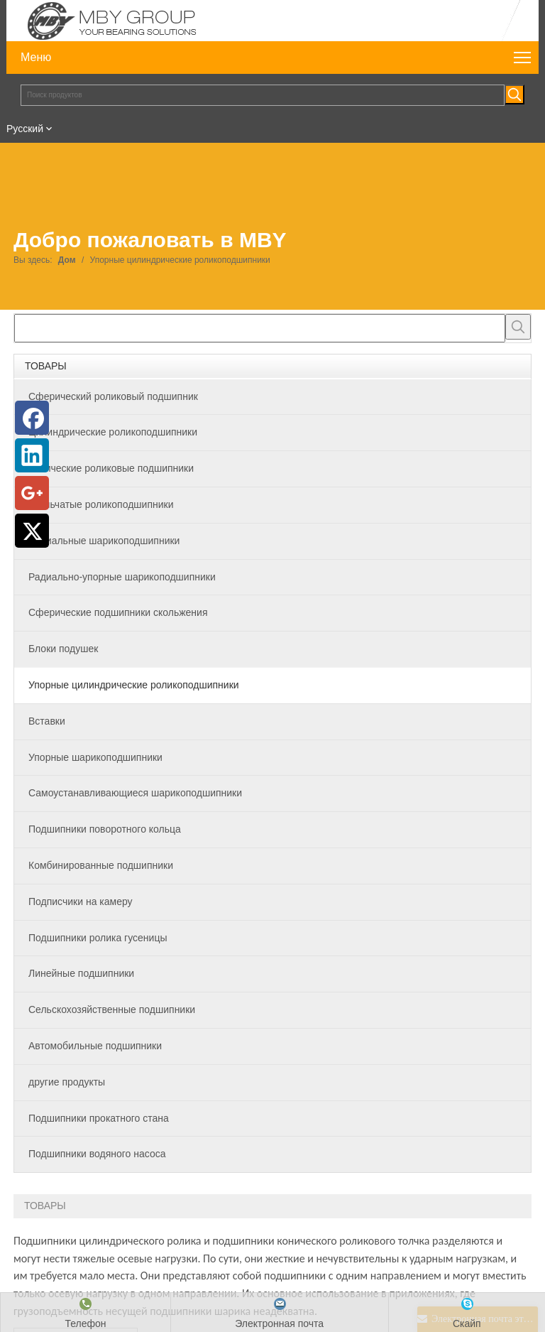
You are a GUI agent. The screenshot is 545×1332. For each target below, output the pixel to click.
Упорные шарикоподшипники (95, 757)
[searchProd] (259, 328)
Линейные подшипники (81, 973)
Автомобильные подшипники (95, 1045)
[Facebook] (32, 418)
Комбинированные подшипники (100, 865)
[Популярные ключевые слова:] (514, 94)
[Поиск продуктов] (263, 95)
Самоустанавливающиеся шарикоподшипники (135, 792)
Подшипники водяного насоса (96, 1153)
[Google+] (32, 493)
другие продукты (66, 1082)
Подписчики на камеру (80, 901)
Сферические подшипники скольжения (117, 612)
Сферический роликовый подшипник (113, 396)
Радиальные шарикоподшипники (104, 540)
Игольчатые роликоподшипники (100, 504)
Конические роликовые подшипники (111, 468)
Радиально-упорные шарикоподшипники (122, 577)
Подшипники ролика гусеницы (97, 937)
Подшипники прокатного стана (98, 1118)
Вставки (46, 721)
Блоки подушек (63, 648)
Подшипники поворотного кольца (104, 829)
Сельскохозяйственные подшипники (111, 1009)
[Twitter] (32, 531)
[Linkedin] (32, 455)
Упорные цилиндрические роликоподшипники (133, 685)
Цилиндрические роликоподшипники (112, 432)
